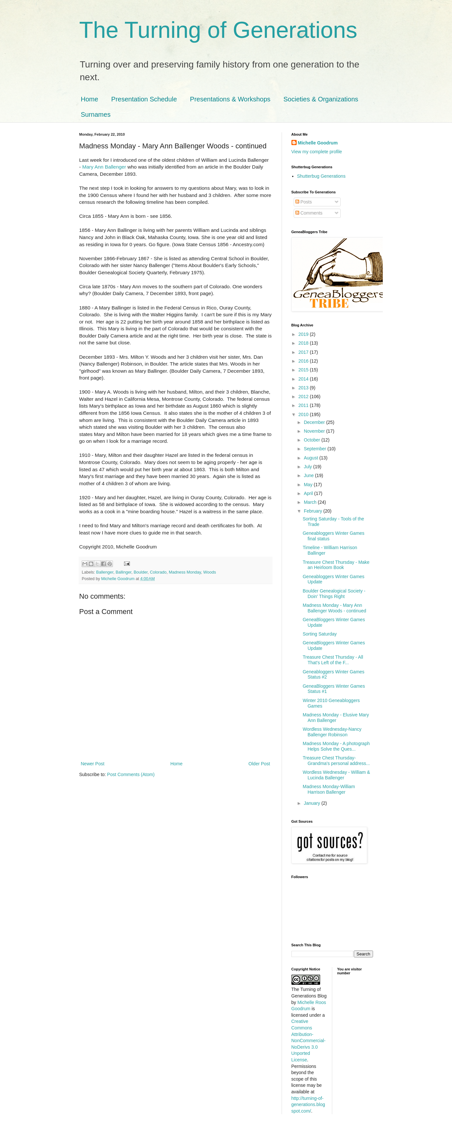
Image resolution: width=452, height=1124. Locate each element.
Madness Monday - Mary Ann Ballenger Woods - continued (334, 608)
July (308, 466)
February (313, 511)
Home (89, 99)
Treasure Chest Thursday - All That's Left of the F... (333, 659)
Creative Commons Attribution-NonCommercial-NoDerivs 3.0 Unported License (308, 1040)
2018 (304, 343)
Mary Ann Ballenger (104, 167)
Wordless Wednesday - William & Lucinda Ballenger (336, 775)
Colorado (158, 572)
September (315, 448)
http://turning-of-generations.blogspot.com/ (308, 1105)
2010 (304, 414)
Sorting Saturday (319, 634)
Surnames (96, 114)
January (312, 803)
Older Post (259, 763)
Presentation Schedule (144, 99)
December (315, 422)
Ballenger (105, 572)
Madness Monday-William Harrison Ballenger (329, 789)
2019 (304, 334)
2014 (304, 379)
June (309, 475)
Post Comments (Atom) (130, 774)
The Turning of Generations (218, 30)
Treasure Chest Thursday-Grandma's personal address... (336, 760)
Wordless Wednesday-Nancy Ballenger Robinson (332, 732)
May (309, 484)
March (311, 502)
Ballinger (123, 572)
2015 (304, 369)
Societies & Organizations (321, 99)
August (311, 457)
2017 (304, 352)
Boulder (140, 572)
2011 (304, 405)
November (315, 431)
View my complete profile (316, 151)
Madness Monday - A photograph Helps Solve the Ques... (336, 746)
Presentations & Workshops (230, 99)
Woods (209, 572)
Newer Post (92, 763)
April (309, 493)
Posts (303, 201)
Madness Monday (185, 572)
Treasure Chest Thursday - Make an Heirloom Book (336, 565)
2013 (304, 387)
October (312, 439)
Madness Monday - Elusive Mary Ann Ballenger (336, 717)
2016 (304, 361)
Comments (309, 213)
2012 (304, 396)
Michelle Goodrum (318, 142)
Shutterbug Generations (321, 176)
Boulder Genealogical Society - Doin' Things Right (334, 593)
